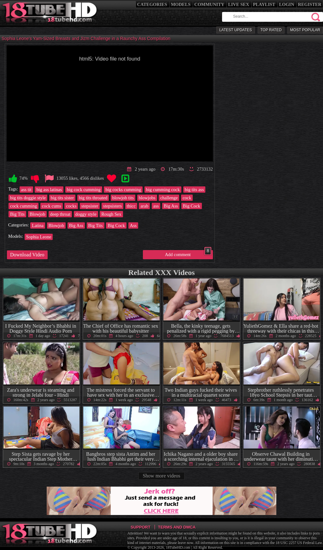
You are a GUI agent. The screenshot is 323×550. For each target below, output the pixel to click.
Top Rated (271, 30)
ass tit (26, 189)
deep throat (60, 214)
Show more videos (161, 475)
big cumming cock (163, 189)
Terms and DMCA (177, 527)
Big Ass (171, 205)
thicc (131, 205)
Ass (133, 225)
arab (144, 205)
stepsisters (112, 205)
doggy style (86, 214)
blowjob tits (123, 197)
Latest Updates (235, 30)
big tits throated (93, 197)
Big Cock (191, 205)
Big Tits (17, 214)
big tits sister (62, 197)
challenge (169, 197)
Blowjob (37, 214)
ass (156, 205)
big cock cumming (84, 189)
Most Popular (305, 30)
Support (140, 527)
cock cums (51, 205)
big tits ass (194, 189)
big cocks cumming (123, 189)
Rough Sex (111, 214)
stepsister (89, 205)
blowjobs (147, 197)
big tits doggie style (28, 197)
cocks (71, 205)
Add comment (188, 253)
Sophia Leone (38, 236)
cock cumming (23, 205)
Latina (38, 225)
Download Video (27, 254)
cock (187, 197)
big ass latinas (49, 189)
